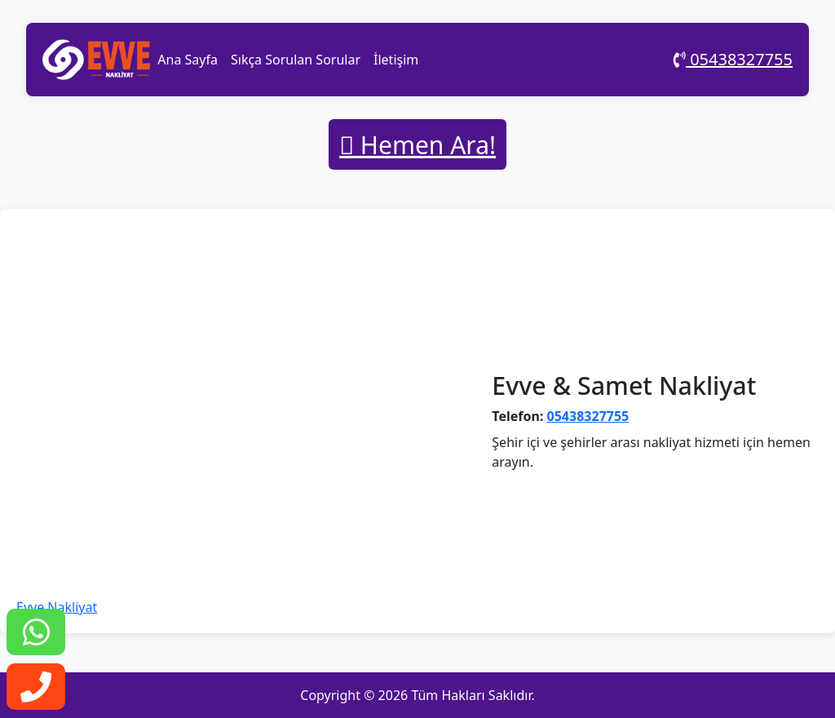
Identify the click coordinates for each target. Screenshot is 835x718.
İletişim (395, 60)
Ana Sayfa (187, 60)
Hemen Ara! (417, 145)
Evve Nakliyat (56, 607)
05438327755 (733, 59)
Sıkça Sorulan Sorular (295, 60)
